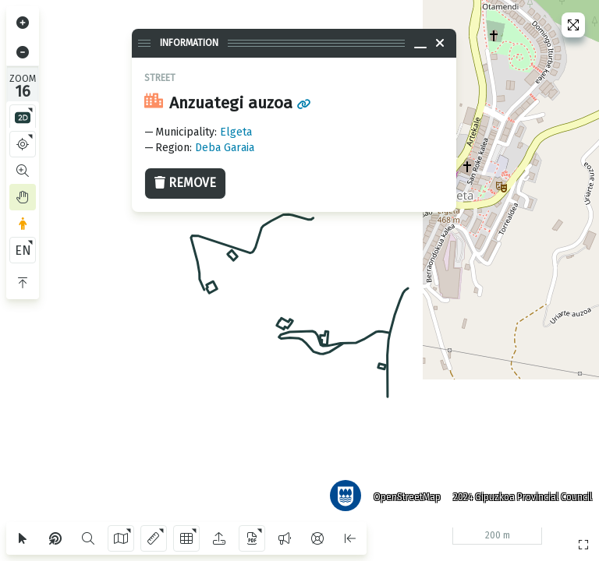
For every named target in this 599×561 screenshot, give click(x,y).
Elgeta (236, 132)
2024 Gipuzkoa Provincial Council (520, 494)
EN (23, 250)
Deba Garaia (224, 147)
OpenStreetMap (404, 494)
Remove (185, 182)
